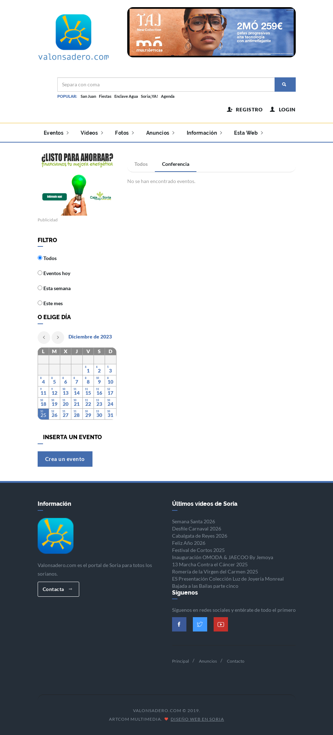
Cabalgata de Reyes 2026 (199, 536)
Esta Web (248, 133)
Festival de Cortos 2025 (198, 550)
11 (43, 393)
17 (110, 393)
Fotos (124, 133)
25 (43, 415)
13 (65, 393)
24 (110, 404)
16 (99, 393)
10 (110, 382)
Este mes (50, 303)
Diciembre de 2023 (90, 336)
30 (99, 415)
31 (110, 415)
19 (54, 404)
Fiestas (105, 96)
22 (88, 404)
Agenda (168, 96)
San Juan (88, 96)
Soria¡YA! (149, 96)
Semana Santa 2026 (193, 521)
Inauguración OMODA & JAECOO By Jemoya (222, 557)
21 (77, 404)
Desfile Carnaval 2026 (196, 528)
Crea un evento (65, 459)
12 (54, 393)
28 (77, 415)
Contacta (57, 589)
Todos (141, 164)
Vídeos (92, 133)
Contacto (235, 661)
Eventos (56, 133)
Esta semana (54, 288)
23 (99, 404)
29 (88, 415)
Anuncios (160, 133)
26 (54, 415)
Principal (180, 661)
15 (88, 393)
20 (65, 404)
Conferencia (175, 164)
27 (65, 415)
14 (77, 393)
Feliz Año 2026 (188, 543)
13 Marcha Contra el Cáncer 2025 (210, 564)
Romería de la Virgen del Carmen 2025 (215, 571)
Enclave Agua (126, 96)
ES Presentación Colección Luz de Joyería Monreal (228, 579)
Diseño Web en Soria (197, 719)
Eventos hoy (54, 273)
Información (204, 133)
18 (43, 404)
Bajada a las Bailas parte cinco (205, 586)
